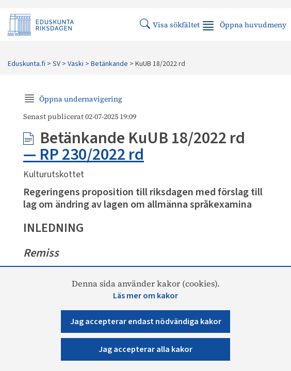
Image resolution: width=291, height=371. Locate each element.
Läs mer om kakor (145, 295)
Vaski (76, 64)
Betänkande (109, 64)
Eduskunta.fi (26, 64)
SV (56, 64)
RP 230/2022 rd (91, 154)
